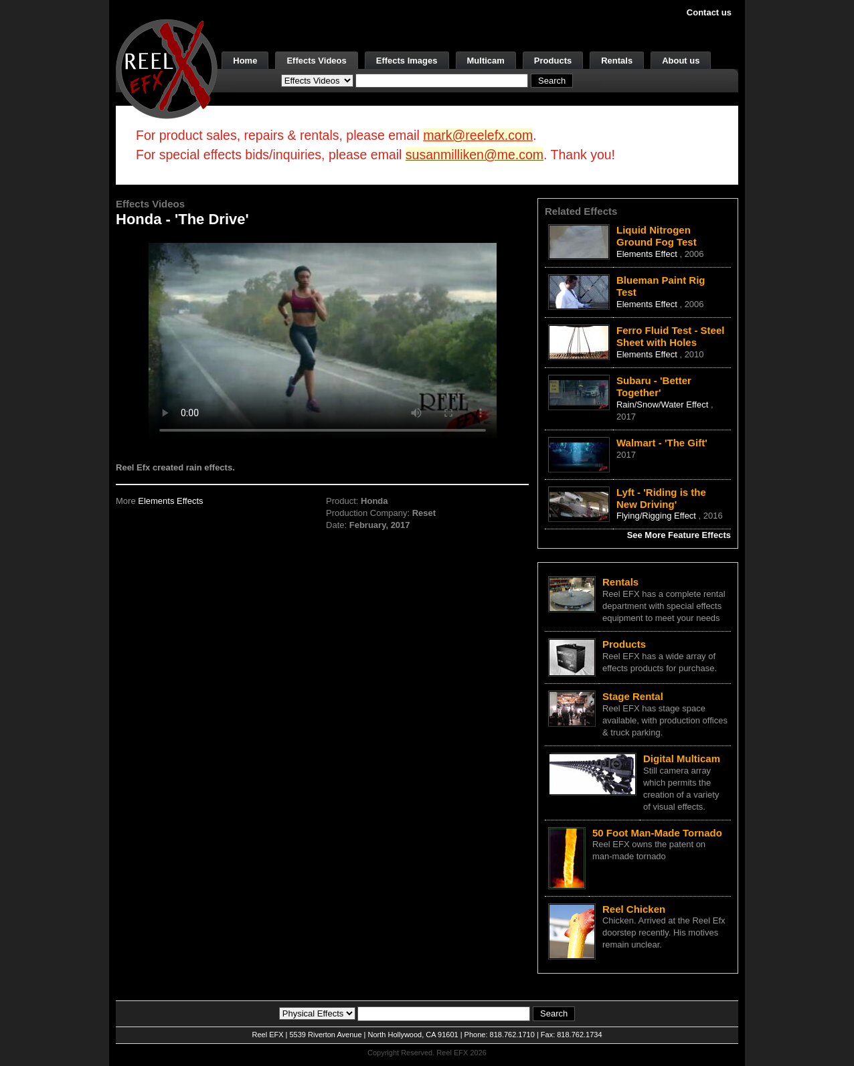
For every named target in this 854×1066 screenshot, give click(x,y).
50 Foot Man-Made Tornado (657, 832)
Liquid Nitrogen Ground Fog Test (656, 236)
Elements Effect (647, 254)
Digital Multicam (681, 758)
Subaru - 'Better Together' (653, 386)
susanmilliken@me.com (474, 154)
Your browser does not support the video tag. (323, 340)
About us (680, 61)
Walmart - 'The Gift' (661, 442)
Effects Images (407, 61)
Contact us (709, 12)
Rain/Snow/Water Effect (663, 404)
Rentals (616, 61)
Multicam (486, 61)
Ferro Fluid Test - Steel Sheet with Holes (670, 336)
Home (245, 61)
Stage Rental (632, 696)
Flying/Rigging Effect (657, 516)
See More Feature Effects (679, 535)
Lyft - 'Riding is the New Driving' (661, 498)
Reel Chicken (633, 909)
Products (553, 61)
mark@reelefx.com (478, 135)
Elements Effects (170, 501)
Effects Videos (316, 61)
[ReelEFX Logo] (167, 68)
